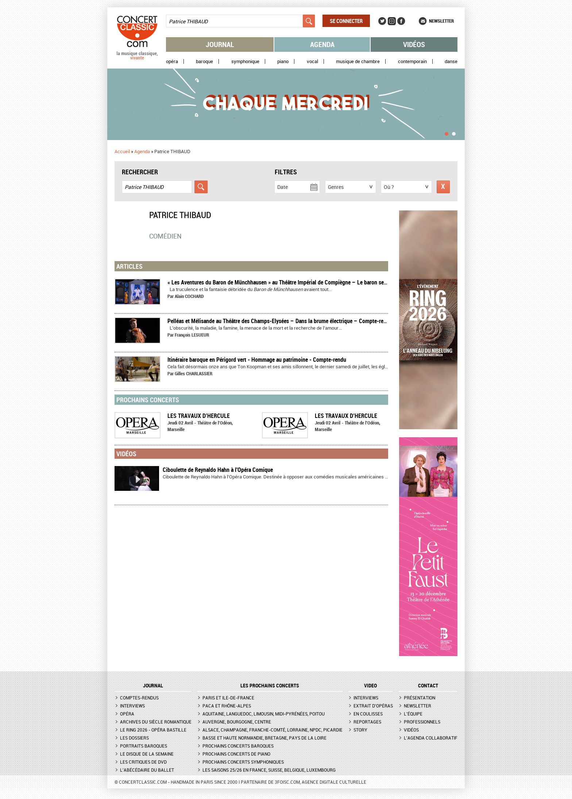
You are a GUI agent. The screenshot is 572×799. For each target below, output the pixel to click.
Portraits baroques (143, 746)
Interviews (132, 706)
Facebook (401, 21)
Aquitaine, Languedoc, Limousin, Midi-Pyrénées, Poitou (263, 714)
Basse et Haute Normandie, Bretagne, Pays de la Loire (264, 738)
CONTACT (428, 685)
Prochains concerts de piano (236, 754)
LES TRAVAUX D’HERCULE (198, 416)
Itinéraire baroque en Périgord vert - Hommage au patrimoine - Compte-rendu (256, 360)
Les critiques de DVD (143, 762)
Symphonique (245, 61)
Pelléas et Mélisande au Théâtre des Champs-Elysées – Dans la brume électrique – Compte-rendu (279, 321)
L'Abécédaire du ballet (147, 770)
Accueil (122, 151)
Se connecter (346, 20)
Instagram (392, 21)
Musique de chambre (358, 61)
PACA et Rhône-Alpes (226, 706)
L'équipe (413, 714)
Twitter (382, 21)
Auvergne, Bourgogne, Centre (236, 722)
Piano (283, 61)
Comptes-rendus (139, 698)
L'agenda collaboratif (430, 738)
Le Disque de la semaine (147, 754)
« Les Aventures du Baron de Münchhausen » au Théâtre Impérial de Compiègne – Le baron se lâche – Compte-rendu (302, 282)
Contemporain (412, 61)
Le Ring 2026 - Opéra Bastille (153, 730)
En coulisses (368, 714)
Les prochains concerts (269, 685)
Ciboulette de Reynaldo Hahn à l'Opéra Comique (218, 470)
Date (282, 186)
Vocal (312, 61)
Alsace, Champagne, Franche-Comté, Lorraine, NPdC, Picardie (272, 730)
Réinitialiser (443, 187)
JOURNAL (153, 685)
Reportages (367, 722)
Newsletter (441, 21)
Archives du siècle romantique (156, 722)
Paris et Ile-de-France (228, 698)
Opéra (172, 61)
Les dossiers (134, 738)
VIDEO (370, 685)
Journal (220, 44)
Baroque (204, 61)
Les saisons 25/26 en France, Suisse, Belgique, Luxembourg (269, 770)
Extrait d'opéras (373, 706)
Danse (451, 61)
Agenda (322, 44)
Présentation (419, 698)
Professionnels (422, 722)
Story (360, 730)
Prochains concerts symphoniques (243, 762)
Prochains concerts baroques (238, 746)
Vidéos (414, 44)
